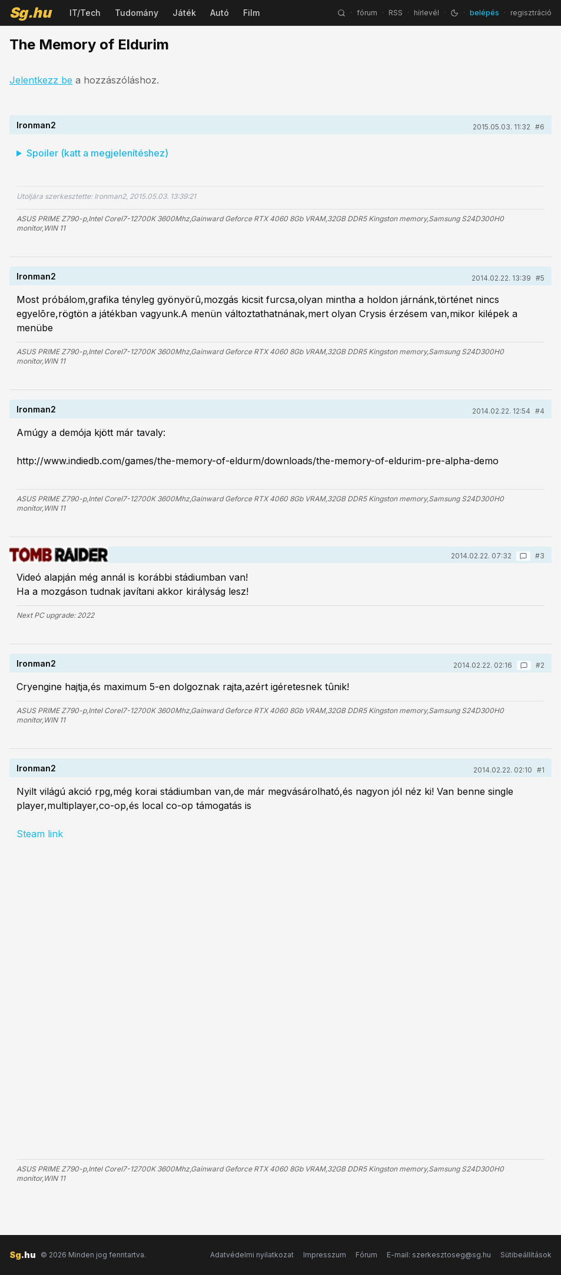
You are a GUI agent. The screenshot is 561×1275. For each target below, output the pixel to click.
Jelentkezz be (40, 80)
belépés (484, 12)
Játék (184, 13)
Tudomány (136, 13)
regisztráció (531, 12)
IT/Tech (85, 13)
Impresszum (324, 1254)
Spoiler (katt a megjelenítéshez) (97, 153)
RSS (396, 12)
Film (251, 13)
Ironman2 (36, 125)
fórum (367, 12)
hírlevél (426, 12)
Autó (219, 13)
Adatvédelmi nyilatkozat (252, 1254)
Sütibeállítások (526, 1254)
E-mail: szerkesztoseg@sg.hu (439, 1254)
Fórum (366, 1254)
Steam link (39, 834)
